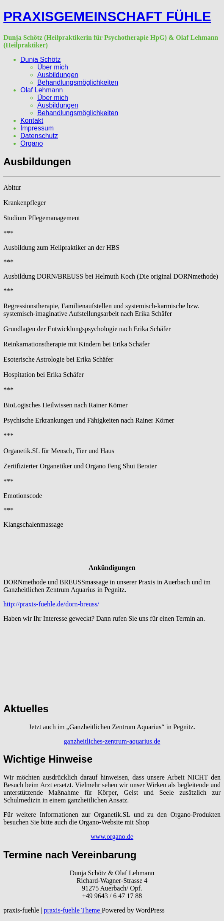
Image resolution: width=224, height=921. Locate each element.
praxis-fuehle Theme (73, 910)
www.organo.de (112, 836)
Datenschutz (39, 135)
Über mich (52, 67)
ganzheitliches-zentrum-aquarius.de (112, 741)
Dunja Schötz (40, 59)
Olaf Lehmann (41, 90)
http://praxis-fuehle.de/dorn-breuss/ (51, 604)
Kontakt (31, 120)
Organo (31, 143)
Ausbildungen (57, 74)
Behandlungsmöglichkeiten (77, 82)
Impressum (37, 128)
